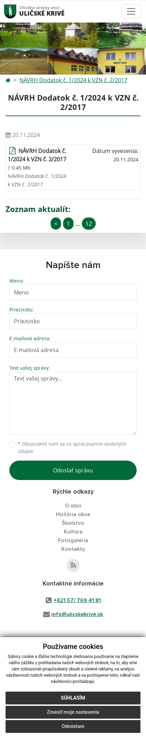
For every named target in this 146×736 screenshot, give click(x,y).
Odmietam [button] (73, 726)
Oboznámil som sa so (72, 447)
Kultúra (73, 531)
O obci (73, 505)
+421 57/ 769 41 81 (77, 600)
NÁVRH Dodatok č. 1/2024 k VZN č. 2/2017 (73, 80)
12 (88, 224)
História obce (73, 514)
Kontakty (73, 549)
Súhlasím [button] (73, 698)
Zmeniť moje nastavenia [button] (73, 712)
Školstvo (73, 523)
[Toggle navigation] (131, 11)
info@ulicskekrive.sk (77, 614)
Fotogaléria (73, 540)
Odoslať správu (73, 470)
